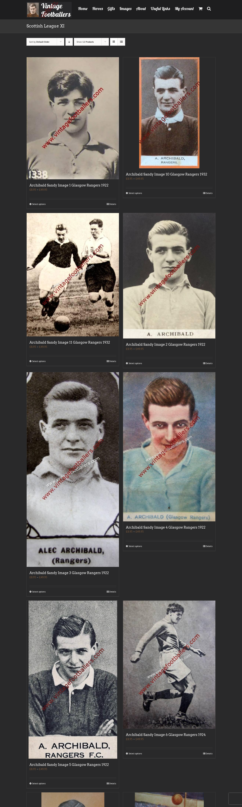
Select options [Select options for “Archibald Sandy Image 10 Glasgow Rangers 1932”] (135, 193)
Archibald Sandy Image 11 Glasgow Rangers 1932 (69, 342)
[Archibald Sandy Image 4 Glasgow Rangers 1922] (169, 446)
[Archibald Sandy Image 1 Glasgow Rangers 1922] (73, 118)
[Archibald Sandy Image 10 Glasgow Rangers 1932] (169, 112)
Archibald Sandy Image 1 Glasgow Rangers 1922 (69, 185)
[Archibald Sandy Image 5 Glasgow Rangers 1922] (73, 680)
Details (112, 204)
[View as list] (121, 41)
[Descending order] (69, 42)
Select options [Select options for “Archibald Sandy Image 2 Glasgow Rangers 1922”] (135, 363)
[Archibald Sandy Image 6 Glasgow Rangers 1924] (169, 665)
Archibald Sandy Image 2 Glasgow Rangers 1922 (165, 344)
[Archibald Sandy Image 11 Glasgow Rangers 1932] (73, 274)
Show (85, 41)
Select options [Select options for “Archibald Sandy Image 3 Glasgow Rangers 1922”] (39, 591)
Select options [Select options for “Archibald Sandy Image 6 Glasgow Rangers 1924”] (135, 753)
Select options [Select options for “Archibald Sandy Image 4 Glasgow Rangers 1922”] (135, 546)
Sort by (39, 41)
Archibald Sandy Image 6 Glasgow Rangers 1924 (166, 735)
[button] (209, 8)
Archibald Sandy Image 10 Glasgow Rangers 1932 (166, 174)
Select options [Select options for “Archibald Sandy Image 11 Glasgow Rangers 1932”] (39, 361)
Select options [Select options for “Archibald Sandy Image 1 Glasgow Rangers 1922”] (39, 204)
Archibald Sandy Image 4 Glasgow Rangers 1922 (166, 527)
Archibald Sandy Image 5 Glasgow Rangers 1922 (69, 765)
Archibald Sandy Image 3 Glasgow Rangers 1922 (69, 573)
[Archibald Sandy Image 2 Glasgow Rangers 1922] (169, 275)
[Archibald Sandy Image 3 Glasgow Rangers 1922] (73, 469)
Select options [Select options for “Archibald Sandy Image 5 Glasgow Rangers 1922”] (39, 783)
